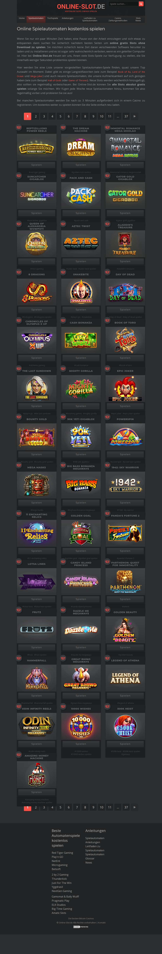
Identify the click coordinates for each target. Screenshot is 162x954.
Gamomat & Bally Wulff (65, 896)
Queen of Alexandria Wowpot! (37, 226)
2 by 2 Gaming (60, 874)
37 (126, 116)
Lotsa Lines (37, 564)
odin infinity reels (37, 751)
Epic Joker (125, 371)
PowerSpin (125, 419)
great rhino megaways (82, 703)
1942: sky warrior (126, 510)
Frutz (36, 612)
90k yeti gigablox (81, 461)
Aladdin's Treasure (125, 226)
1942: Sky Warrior (125, 467)
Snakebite (81, 274)
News (88, 862)
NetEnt (56, 860)
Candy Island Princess (81, 564)
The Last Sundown (36, 371)
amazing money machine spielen (37, 802)
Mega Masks (37, 467)
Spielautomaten (36, 18)
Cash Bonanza (81, 322)
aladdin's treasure (126, 268)
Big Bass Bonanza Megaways (81, 467)
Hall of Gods (59, 80)
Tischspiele (53, 18)
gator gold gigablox (126, 220)
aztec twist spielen (88, 268)
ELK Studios (59, 904)
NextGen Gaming (62, 890)
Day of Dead (125, 274)
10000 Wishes (81, 708)
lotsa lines (28, 606)
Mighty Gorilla (81, 371)
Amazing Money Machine (37, 757)
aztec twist (72, 268)
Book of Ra (122, 71)
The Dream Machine (81, 129)
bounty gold (27, 461)
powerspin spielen (132, 461)
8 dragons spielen (43, 317)
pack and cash (81, 220)
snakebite (87, 317)
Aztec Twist (81, 226)
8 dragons (28, 317)
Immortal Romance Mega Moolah (125, 129)
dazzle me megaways (81, 655)
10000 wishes (82, 751)
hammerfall (27, 703)
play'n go (76, 317)
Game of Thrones (89, 80)
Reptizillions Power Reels (36, 129)
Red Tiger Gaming (62, 852)
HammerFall (36, 660)
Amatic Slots (59, 912)
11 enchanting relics (38, 558)
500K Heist (125, 708)
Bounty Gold (37, 419)
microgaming (38, 268)
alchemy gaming (37, 365)
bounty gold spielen (44, 461)
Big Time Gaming (62, 908)
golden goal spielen (88, 558)
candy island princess (82, 606)
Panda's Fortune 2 (125, 515)
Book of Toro (125, 322)
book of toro (126, 365)
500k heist (116, 751)
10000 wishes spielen (81, 754)
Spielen (36, 164)
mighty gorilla (90, 413)
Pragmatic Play (60, 900)
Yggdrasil (57, 886)
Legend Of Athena (125, 660)
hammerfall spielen (44, 703)
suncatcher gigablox (38, 220)
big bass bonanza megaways (82, 510)
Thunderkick (59, 878)
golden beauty (126, 655)
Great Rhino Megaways (81, 660)
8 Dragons (36, 274)
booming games (74, 413)
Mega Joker (38, 76)
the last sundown (43, 413)
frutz (31, 655)
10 (101, 116)
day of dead (115, 317)
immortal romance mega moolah (126, 172)
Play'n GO (57, 856)
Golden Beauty (125, 612)
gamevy (126, 754)
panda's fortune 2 (126, 558)
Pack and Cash (81, 178)
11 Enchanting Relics (36, 515)
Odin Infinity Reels (36, 708)
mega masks (37, 510)
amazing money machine (37, 799)
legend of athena (126, 703)
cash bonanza (82, 365)
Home (22, 18)
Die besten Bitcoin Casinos (81, 918)
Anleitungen (69, 18)
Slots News (138, 19)
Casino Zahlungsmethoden (118, 19)
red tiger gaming (37, 172)
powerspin (116, 461)
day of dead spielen (133, 317)
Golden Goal (81, 515)
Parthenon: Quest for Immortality (125, 564)
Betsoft (56, 869)
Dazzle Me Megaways (81, 612)
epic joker (116, 413)
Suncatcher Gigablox (36, 177)
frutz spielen (41, 655)
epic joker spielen (132, 413)
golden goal (71, 558)
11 (110, 116)
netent (126, 606)
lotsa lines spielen (43, 606)
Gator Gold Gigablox (125, 177)
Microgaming (60, 864)
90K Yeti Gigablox (81, 419)
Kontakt (102, 922)
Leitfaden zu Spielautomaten (90, 19)
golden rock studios (82, 172)
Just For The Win (62, 882)
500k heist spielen (132, 751)
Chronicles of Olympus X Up (36, 322)
